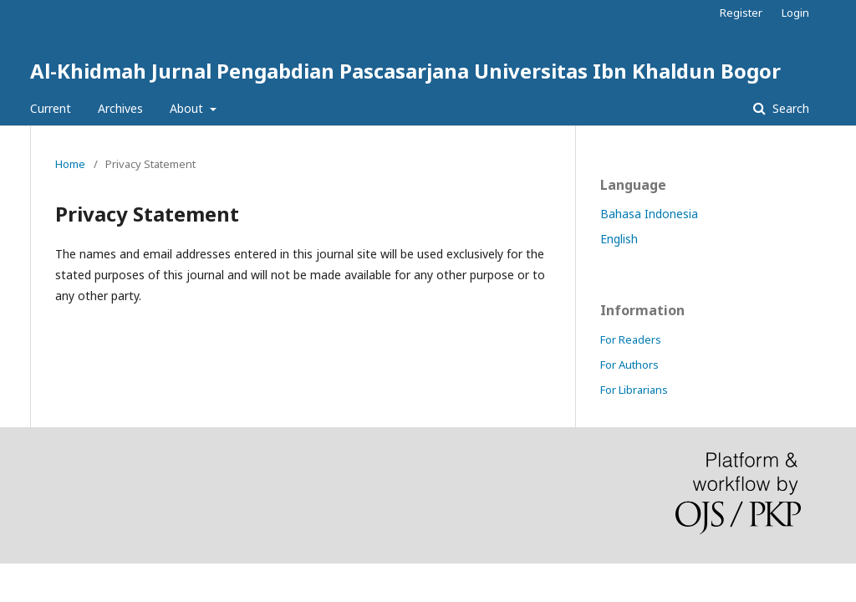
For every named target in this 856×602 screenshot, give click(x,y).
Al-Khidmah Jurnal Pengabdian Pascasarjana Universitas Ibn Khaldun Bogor (405, 70)
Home (70, 163)
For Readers (630, 339)
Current (50, 108)
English (619, 239)
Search (789, 108)
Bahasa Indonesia (649, 214)
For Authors (629, 364)
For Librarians (634, 389)
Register (741, 12)
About (188, 108)
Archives (120, 108)
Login (795, 12)
